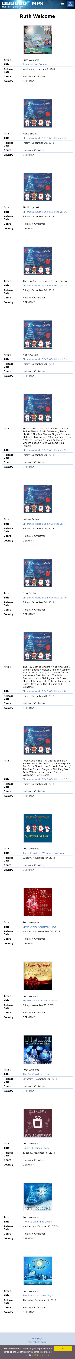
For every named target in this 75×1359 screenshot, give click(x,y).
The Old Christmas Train (36, 1074)
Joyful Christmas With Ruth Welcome (44, 852)
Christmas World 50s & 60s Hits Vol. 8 (44, 691)
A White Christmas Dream (37, 1221)
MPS (37, 3)
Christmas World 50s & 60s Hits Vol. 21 (45, 359)
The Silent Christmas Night (38, 1295)
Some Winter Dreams (35, 64)
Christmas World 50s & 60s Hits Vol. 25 (45, 779)
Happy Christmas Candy (36, 1147)
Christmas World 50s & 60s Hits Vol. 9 (44, 450)
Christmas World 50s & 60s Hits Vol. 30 (45, 138)
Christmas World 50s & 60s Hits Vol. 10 (45, 597)
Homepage (37, 1338)
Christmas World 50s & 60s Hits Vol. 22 (45, 285)
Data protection (41, 1355)
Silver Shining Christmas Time (39, 926)
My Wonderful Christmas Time (40, 1000)
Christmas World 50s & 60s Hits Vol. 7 (44, 523)
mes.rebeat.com (37, 1341)
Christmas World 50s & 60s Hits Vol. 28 (45, 211)
